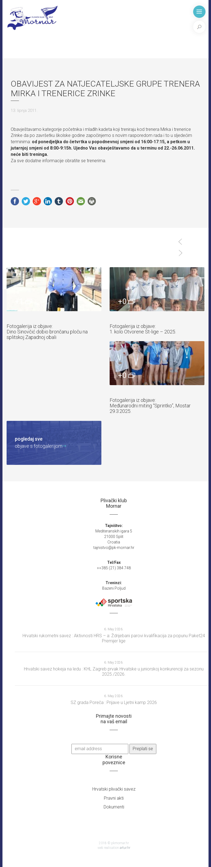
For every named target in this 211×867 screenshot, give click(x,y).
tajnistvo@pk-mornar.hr (113, 547)
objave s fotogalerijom (38, 442)
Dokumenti (114, 807)
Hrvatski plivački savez (113, 789)
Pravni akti (114, 798)
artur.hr (125, 848)
